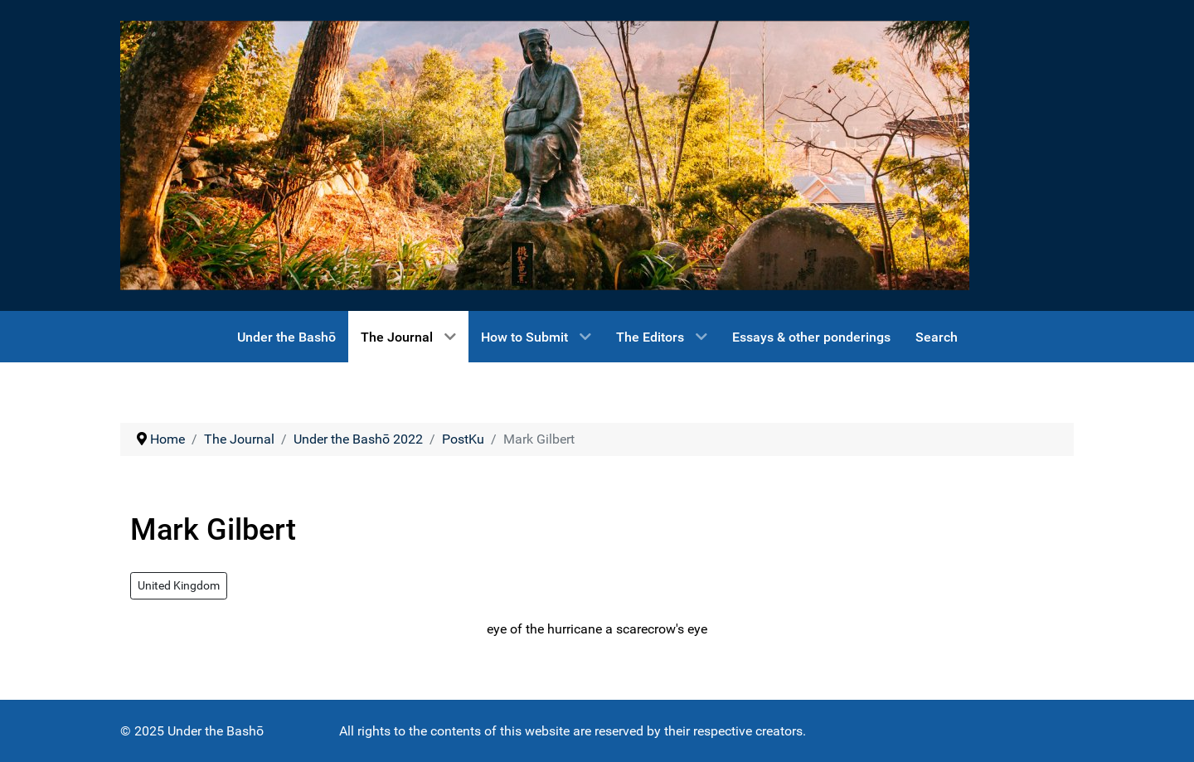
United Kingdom (179, 585)
